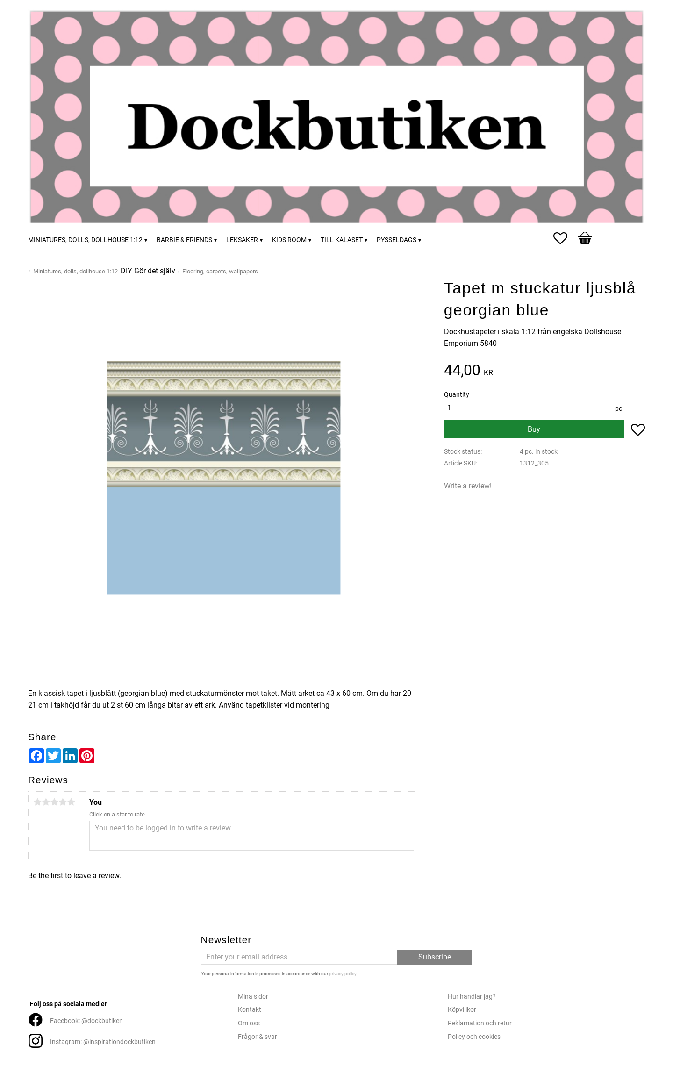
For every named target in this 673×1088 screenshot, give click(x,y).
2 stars (46, 802)
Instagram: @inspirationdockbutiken (103, 1042)
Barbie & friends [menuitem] (184, 240)
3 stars (54, 802)
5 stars (71, 802)
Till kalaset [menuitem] (342, 240)
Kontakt (249, 1010)
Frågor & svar (257, 1037)
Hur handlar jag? (472, 997)
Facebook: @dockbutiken (86, 1021)
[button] (565, 238)
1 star (37, 802)
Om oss (249, 1023)
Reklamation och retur (480, 1023)
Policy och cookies (474, 1037)
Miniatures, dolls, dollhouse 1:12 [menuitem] (85, 240)
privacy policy (342, 973)
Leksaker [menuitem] (242, 240)
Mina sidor (253, 997)
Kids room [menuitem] (289, 240)
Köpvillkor (462, 1010)
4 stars (62, 802)
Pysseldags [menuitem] (396, 240)
